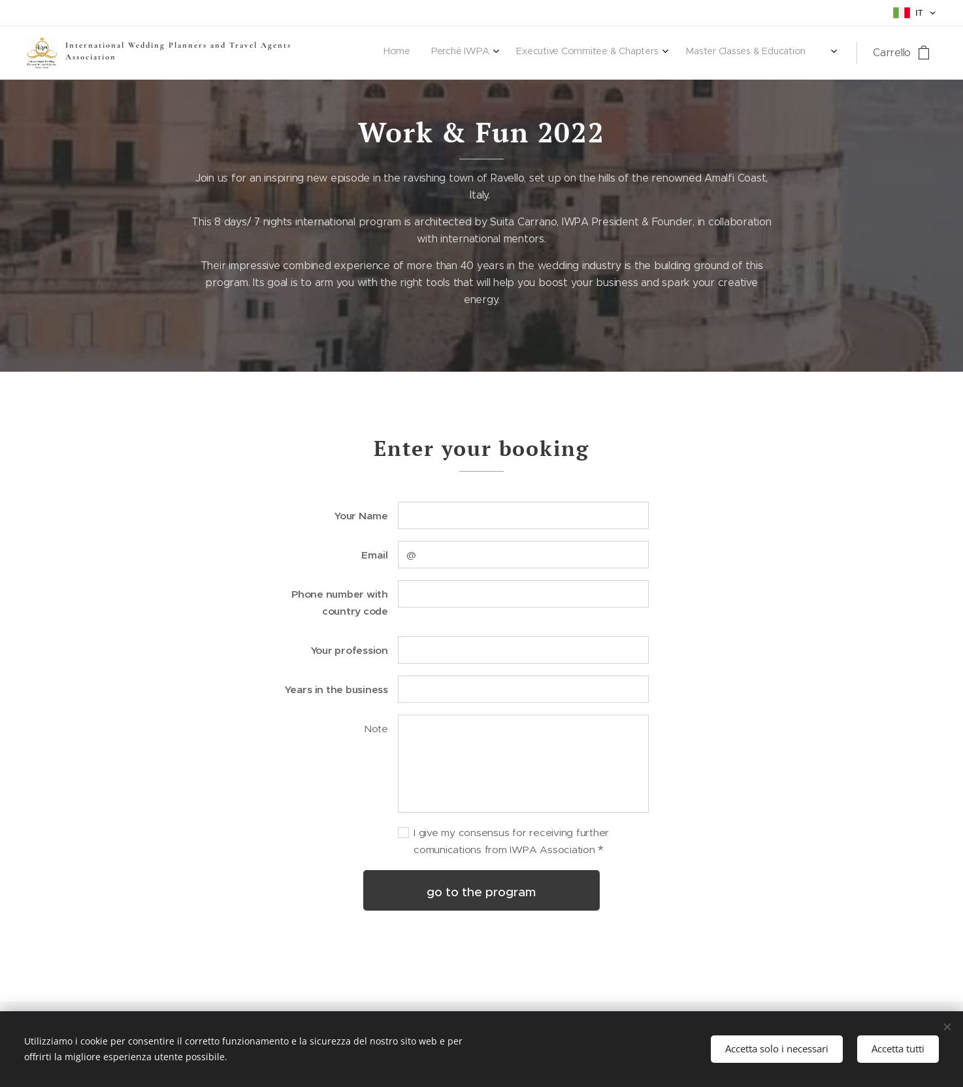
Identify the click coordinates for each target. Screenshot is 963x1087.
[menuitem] (572, 53)
